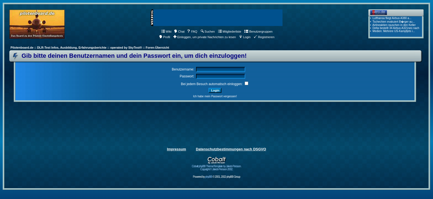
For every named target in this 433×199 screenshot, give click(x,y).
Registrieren (264, 37)
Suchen (208, 31)
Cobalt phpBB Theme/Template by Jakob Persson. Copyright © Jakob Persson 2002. (216, 166)
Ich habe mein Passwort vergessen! (215, 96)
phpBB (208, 176)
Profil (164, 37)
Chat (179, 31)
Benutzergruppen (258, 31)
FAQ (192, 31)
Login (244, 37)
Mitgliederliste (229, 31)
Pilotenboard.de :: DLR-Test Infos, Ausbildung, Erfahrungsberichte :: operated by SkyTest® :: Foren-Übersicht (89, 47)
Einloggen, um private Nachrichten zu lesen (204, 37)
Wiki (166, 31)
